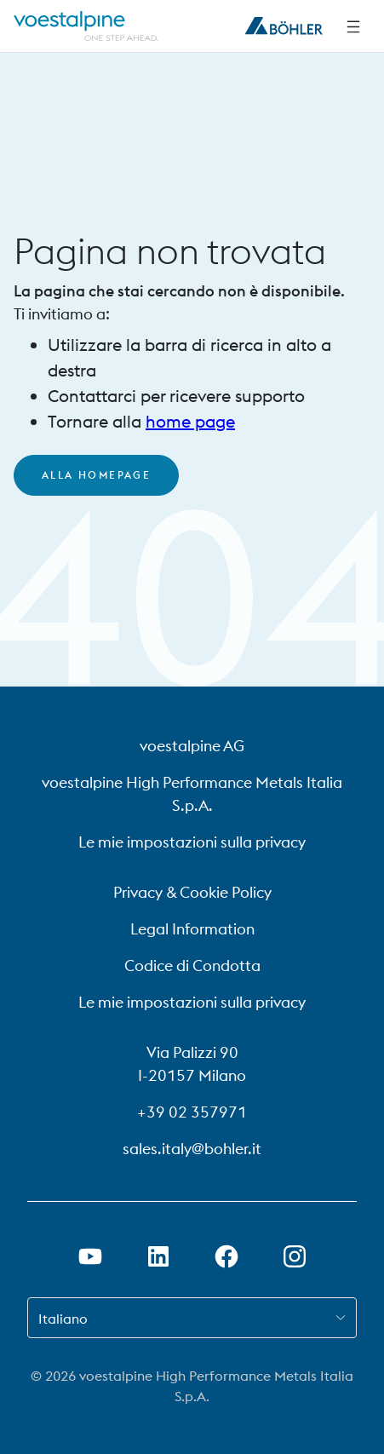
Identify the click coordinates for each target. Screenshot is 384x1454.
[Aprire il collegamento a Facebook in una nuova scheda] (226, 1256)
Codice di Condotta (192, 965)
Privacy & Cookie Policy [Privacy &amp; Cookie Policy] (192, 892)
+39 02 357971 (192, 1112)
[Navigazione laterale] (353, 26)
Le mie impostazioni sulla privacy (192, 842)
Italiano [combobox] (63, 1318)
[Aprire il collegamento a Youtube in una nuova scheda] (90, 1256)
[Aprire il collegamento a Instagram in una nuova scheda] (294, 1256)
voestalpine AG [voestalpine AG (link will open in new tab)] (192, 746)
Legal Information (192, 929)
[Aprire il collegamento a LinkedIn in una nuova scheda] (158, 1256)
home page (190, 421)
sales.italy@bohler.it (192, 1148)
